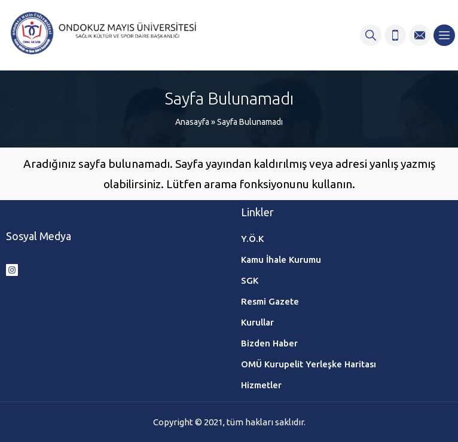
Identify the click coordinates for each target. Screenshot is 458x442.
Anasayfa (192, 122)
